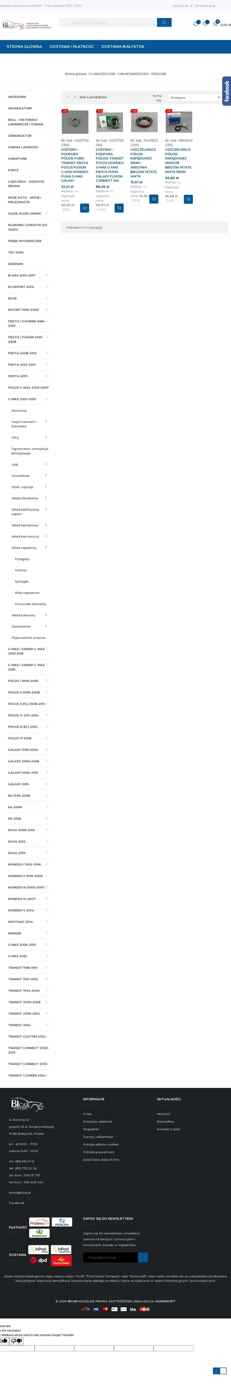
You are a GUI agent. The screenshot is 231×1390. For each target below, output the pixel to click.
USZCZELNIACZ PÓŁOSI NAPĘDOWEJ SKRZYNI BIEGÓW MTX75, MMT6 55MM (178, 161)
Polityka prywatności (99, 1152)
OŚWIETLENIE (21, 476)
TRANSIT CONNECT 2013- (28, 1064)
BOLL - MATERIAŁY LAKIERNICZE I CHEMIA (25, 122)
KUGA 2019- (17, 853)
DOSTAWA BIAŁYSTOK (101, 1159)
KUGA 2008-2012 (21, 830)
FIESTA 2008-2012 (22, 353)
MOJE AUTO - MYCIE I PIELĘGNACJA (24, 200)
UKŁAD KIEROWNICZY (25, 536)
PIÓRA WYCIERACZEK (25, 241)
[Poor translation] (16, 1341)
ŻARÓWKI (15, 264)
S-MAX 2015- (18, 956)
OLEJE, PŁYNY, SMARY (24, 213)
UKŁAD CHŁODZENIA (25, 498)
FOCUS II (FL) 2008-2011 (26, 704)
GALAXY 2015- (19, 784)
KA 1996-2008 (19, 795)
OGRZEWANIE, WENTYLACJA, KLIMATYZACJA (30, 451)
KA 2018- (15, 818)
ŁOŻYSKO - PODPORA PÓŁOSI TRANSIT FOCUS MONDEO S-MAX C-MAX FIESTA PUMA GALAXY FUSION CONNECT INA (110, 165)
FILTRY (15, 437)
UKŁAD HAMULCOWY (25, 525)
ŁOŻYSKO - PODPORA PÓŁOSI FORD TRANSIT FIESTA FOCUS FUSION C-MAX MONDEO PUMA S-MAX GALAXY (74, 165)
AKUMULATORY (20, 108)
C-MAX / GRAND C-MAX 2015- (26, 667)
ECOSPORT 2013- (21, 287)
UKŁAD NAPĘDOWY (24, 547)
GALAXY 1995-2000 (23, 749)
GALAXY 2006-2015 (23, 772)
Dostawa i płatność (97, 1121)
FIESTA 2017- (18, 376)
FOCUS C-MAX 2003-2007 (28, 387)
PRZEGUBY (22, 559)
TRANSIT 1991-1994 (23, 979)
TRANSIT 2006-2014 (24, 1013)
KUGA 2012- (17, 841)
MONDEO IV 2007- (22, 899)
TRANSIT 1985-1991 (22, 967)
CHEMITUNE (17, 158)
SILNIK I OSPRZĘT (22, 487)
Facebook (17, 1203)
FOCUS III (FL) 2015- (23, 727)
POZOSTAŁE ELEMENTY (30, 604)
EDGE (12, 298)
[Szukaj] (116, 22)
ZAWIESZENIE (21, 626)
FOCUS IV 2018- (20, 738)
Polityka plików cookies (101, 1144)
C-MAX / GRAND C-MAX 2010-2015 (26, 651)
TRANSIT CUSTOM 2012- (27, 1036)
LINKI (15, 464)
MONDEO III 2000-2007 (26, 887)
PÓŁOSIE (20, 570)
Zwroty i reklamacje (98, 1137)
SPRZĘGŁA (21, 581)
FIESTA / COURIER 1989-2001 (26, 323)
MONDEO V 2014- (21, 910)
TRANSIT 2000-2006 (24, 1002)
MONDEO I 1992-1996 (24, 864)
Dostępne (196, 97)
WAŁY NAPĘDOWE (27, 592)
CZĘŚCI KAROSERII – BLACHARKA (24, 424)
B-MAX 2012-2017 (21, 275)
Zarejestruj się (205, 5)
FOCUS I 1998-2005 (23, 681)
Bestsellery (165, 1121)
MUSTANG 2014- (21, 922)
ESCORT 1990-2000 (23, 310)
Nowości (163, 1114)
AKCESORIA (17, 97)
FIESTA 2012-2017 (22, 364)
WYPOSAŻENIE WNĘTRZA (28, 637)
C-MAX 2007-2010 (22, 399)
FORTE (13, 170)
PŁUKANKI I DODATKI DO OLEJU (27, 227)
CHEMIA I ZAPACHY (23, 147)
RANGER (14, 933)
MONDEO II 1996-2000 (25, 876)
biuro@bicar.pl (20, 1192)
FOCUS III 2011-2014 (23, 715)
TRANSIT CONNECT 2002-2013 (28, 1050)
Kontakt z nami (168, 1129)
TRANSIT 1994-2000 (24, 990)
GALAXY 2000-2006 (23, 761)
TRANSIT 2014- (20, 1025)
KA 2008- (15, 807)
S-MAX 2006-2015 (22, 944)
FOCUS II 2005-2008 (24, 692)
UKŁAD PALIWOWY (23, 615)
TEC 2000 (15, 252)
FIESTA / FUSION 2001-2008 (25, 339)
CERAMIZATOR (19, 135)
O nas (87, 1114)
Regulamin (91, 1129)
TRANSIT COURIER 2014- (27, 1075)
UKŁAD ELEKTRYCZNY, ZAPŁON (25, 512)
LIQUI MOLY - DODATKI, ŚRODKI (26, 184)
